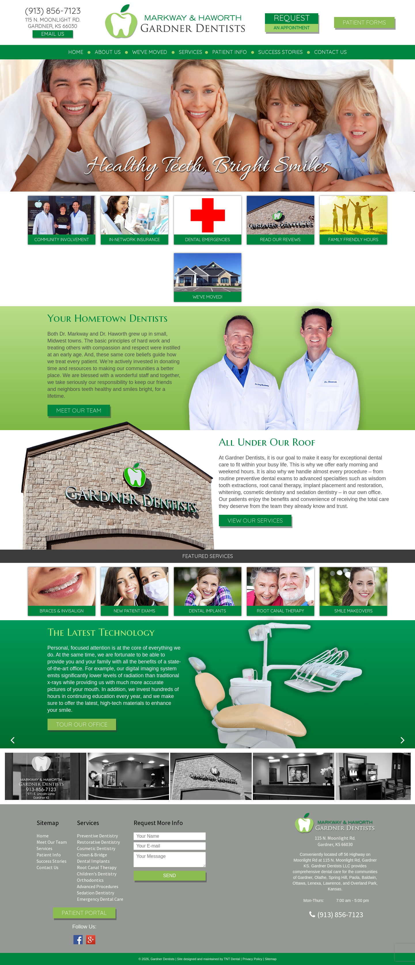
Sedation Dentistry (95, 893)
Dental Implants (93, 861)
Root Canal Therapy (96, 867)
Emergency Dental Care (100, 899)
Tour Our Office (81, 724)
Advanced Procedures (97, 886)
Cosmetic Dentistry (96, 848)
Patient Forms (364, 22)
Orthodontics (90, 880)
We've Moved (149, 52)
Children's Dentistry (96, 874)
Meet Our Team (78, 410)
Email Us (52, 34)
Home (75, 52)
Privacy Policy (252, 959)
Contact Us (47, 867)
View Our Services (255, 520)
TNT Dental (232, 959)
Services (44, 848)
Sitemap (270, 959)
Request (291, 22)
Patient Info (49, 855)
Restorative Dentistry (98, 842)
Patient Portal (84, 912)
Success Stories (280, 52)
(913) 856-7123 (53, 10)
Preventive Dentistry (97, 836)
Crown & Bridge (92, 855)
